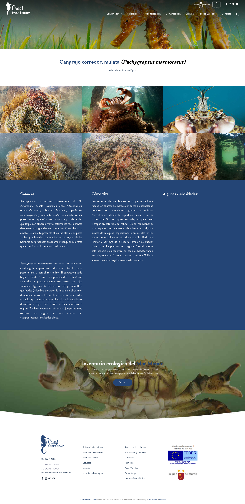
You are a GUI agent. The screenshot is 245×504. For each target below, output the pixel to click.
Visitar (122, 382)
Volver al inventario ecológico (122, 70)
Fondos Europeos (208, 14)
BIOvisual (153, 500)
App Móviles (131, 468)
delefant (162, 500)
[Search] (236, 14)
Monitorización (153, 14)
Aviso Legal (130, 473)
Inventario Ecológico (93, 473)
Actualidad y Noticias (135, 453)
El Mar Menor (114, 14)
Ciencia (190, 14)
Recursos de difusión (135, 447)
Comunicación (173, 14)
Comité (86, 468)
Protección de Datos (135, 478)
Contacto (226, 14)
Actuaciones (133, 14)
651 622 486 (47, 459)
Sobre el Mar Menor (93, 447)
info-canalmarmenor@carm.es (55, 473)
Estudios (87, 463)
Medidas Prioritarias (93, 453)
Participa (129, 463)
